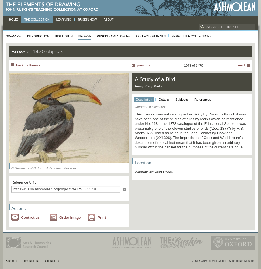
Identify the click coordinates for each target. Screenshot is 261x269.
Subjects (181, 99)
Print (102, 217)
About (108, 19)
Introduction (38, 36)
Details (164, 99)
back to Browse (28, 65)
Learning (63, 19)
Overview (13, 36)
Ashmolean (234, 7)
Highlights (64, 36)
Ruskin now (87, 19)
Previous (143, 65)
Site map (11, 260)
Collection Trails (151, 36)
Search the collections (191, 36)
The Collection (37, 19)
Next (241, 65)
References (202, 99)
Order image (70, 217)
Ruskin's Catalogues (114, 36)
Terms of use (31, 260)
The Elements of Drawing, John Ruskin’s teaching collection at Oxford (54, 7)
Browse (84, 36)
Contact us (30, 217)
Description (144, 99)
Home (13, 19)
